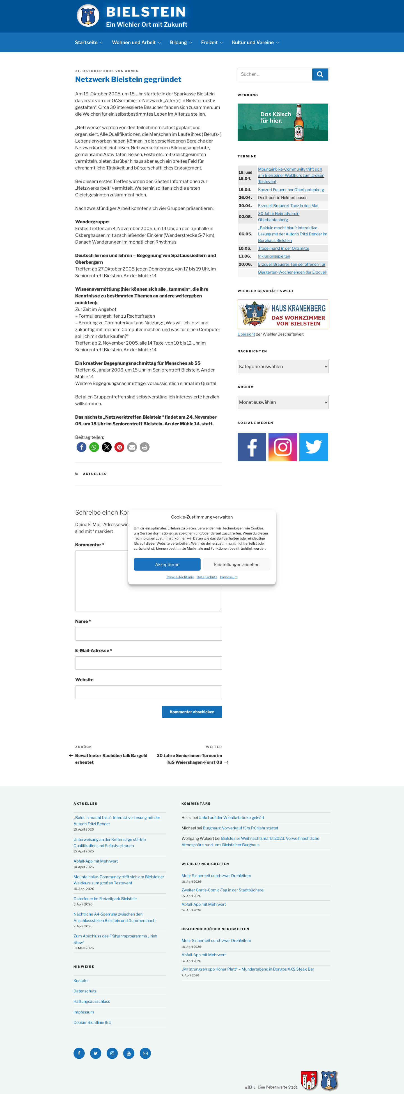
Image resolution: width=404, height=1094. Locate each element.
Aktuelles (95, 474)
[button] (81, 447)
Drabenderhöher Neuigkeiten (215, 929)
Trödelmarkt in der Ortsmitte (283, 248)
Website (84, 679)
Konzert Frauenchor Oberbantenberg (291, 189)
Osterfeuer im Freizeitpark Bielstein (105, 898)
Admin (132, 71)
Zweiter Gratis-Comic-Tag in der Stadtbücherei (223, 889)
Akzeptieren (167, 564)
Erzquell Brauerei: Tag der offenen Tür (291, 264)
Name (83, 621)
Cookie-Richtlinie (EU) (93, 1022)
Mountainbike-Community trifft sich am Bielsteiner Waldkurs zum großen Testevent (291, 175)
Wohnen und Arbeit (137, 42)
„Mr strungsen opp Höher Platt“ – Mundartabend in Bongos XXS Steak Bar (248, 969)
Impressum (229, 577)
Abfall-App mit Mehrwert (96, 861)
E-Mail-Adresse (93, 650)
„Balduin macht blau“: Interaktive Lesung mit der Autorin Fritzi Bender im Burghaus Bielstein (292, 234)
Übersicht (246, 334)
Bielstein (146, 12)
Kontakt (81, 980)
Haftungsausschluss (92, 1001)
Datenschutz (207, 577)
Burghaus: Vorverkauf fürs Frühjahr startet (240, 827)
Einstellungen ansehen (237, 564)
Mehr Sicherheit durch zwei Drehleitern (216, 875)
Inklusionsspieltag (274, 256)
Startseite (89, 42)
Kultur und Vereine (256, 42)
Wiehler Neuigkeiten (205, 864)
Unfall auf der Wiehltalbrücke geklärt (231, 817)
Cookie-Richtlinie (180, 577)
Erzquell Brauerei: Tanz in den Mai (288, 205)
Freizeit (212, 42)
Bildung (181, 42)
